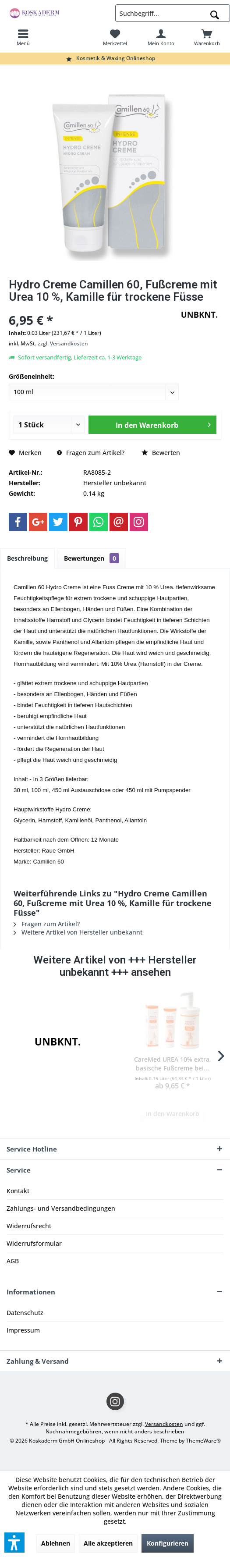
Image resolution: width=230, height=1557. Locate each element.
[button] (14, 1542)
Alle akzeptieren (108, 1543)
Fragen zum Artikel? (90, 452)
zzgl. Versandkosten (63, 343)
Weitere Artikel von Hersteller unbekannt (78, 932)
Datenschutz (25, 1312)
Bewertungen (91, 558)
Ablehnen (55, 1543)
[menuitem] (23, 37)
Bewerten (161, 452)
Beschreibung (27, 558)
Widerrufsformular (34, 1243)
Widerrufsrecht (29, 1226)
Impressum (23, 1330)
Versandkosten (164, 1424)
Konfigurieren (167, 1543)
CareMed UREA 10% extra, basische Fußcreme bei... (172, 1063)
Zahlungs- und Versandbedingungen (61, 1208)
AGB (13, 1261)
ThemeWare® (203, 1440)
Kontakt (18, 1191)
